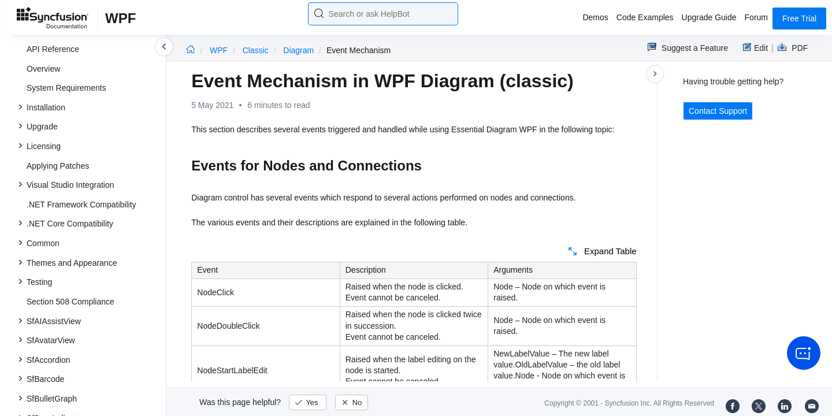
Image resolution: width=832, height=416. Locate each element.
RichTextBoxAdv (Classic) (73, 387)
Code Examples (645, 17)
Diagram (299, 50)
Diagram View (68, 61)
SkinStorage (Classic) (66, 349)
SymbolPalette (69, 134)
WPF (220, 50)
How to (55, 231)
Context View (66, 81)
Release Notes (53, 406)
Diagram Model (70, 42)
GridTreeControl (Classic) (72, 271)
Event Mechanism (75, 173)
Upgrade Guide (709, 17)
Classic (257, 50)
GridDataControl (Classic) (72, 252)
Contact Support (718, 111)
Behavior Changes (76, 212)
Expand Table (610, 251)
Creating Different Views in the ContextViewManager (97, 108)
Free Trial (799, 18)
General (57, 193)
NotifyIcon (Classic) (61, 290)
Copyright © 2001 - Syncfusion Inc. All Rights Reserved (629, 403)
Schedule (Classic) (60, 329)
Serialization (65, 154)
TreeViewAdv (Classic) (67, 309)
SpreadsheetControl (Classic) (79, 368)
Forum (756, 17)
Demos (595, 17)
